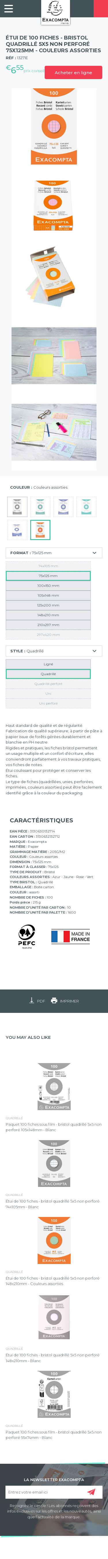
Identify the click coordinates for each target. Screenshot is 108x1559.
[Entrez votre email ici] (54, 1492)
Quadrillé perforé (48, 684)
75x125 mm (48, 576)
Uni (48, 693)
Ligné (48, 664)
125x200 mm (48, 605)
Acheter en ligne (73, 72)
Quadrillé (48, 674)
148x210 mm (48, 615)
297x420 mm (48, 634)
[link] (8, 8)
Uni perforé (48, 703)
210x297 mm (48, 625)
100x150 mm (48, 585)
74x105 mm (48, 566)
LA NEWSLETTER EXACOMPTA (54, 1479)
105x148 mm (48, 595)
